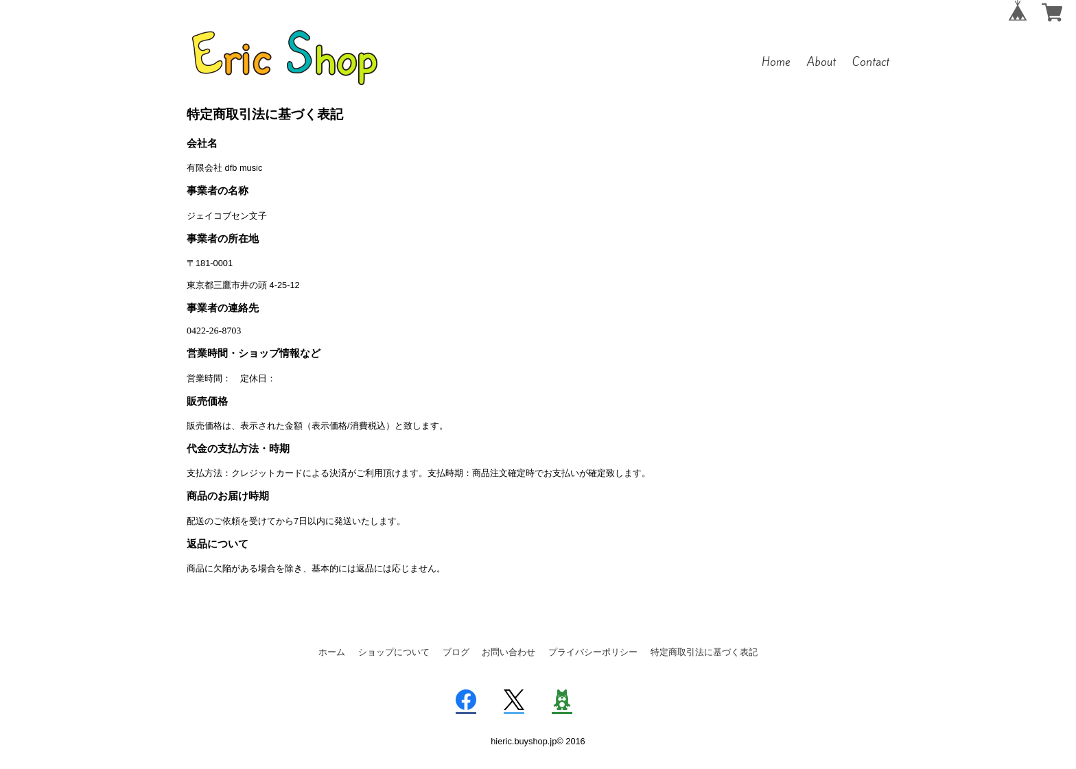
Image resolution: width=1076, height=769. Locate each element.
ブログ (456, 652)
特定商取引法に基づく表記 (704, 652)
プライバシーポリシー (593, 652)
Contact (870, 62)
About (821, 62)
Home (776, 62)
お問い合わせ (508, 652)
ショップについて (394, 652)
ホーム (331, 652)
